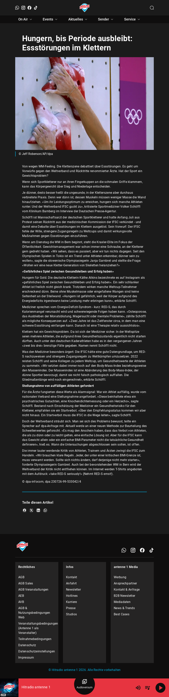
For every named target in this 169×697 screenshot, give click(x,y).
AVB (21, 602)
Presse (70, 608)
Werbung (120, 577)
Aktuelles (78, 19)
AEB (21, 596)
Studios (71, 614)
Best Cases (121, 614)
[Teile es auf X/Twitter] (31, 510)
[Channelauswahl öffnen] (152, 8)
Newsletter (73, 589)
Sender (106, 19)
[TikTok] (36, 8)
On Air (25, 19)
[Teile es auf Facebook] (24, 510)
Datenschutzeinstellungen (36, 651)
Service (132, 19)
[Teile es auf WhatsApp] (45, 510)
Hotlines (72, 596)
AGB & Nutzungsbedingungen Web (34, 612)
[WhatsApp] (17, 8)
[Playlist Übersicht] (147, 688)
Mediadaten (122, 602)
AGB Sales (25, 583)
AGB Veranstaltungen (33, 589)
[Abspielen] (160, 687)
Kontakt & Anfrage (127, 589)
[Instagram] (23, 8)
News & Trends (124, 608)
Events (51, 19)
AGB (21, 577)
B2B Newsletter (124, 596)
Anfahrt (71, 583)
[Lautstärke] (138, 688)
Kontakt (71, 577)
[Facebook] (29, 8)
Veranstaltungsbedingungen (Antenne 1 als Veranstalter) (36, 628)
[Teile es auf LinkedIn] (38, 510)
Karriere (71, 602)
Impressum (26, 657)
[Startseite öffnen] (84, 7)
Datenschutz (27, 645)
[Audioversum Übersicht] (84, 684)
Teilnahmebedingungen (34, 639)
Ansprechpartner (125, 583)
